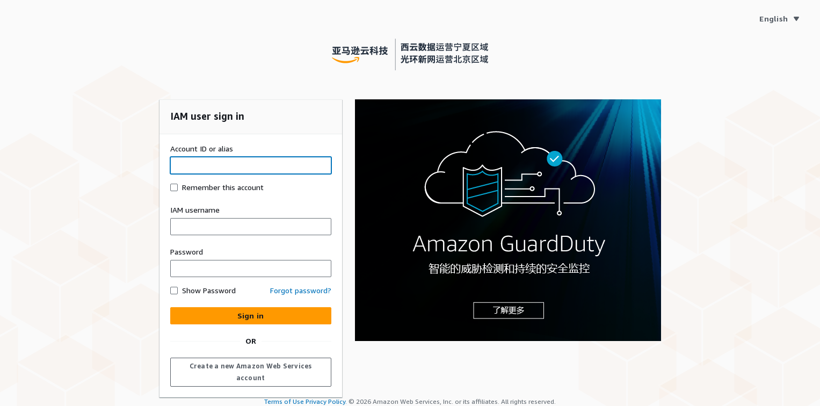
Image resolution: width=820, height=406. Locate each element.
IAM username (195, 209)
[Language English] (779, 19)
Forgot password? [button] (300, 290)
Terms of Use (284, 401)
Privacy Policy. (326, 401)
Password (186, 251)
